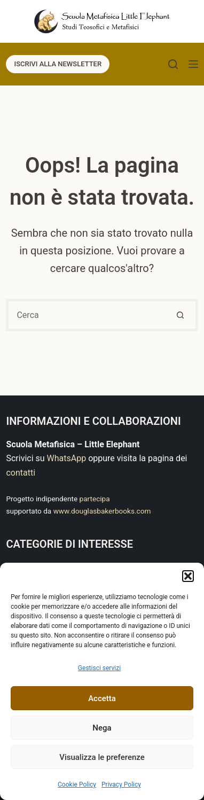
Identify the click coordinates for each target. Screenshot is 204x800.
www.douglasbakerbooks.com (102, 511)
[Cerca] (173, 64)
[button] (188, 576)
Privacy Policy (121, 784)
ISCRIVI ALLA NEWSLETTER (57, 64)
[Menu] (193, 64)
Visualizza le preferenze (102, 757)
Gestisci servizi (99, 668)
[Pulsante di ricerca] (182, 315)
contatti (20, 473)
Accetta (102, 698)
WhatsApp (67, 458)
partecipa (95, 498)
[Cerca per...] (85, 315)
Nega (101, 728)
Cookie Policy (77, 784)
